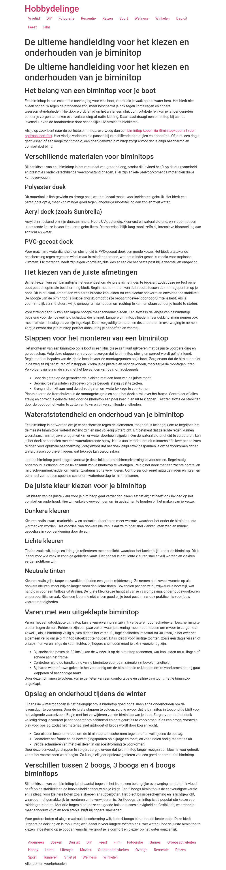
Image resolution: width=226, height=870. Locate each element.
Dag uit (181, 18)
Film (46, 27)
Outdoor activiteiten (113, 850)
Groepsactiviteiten (181, 842)
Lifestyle (66, 850)
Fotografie (66, 18)
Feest (32, 27)
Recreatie (88, 18)
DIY (49, 18)
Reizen (107, 18)
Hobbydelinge (52, 9)
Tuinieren (50, 857)
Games (155, 842)
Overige (141, 850)
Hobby (33, 850)
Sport (123, 18)
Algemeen (36, 842)
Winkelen (162, 18)
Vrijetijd (34, 18)
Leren (49, 850)
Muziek (85, 850)
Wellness (142, 18)
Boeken (56, 842)
